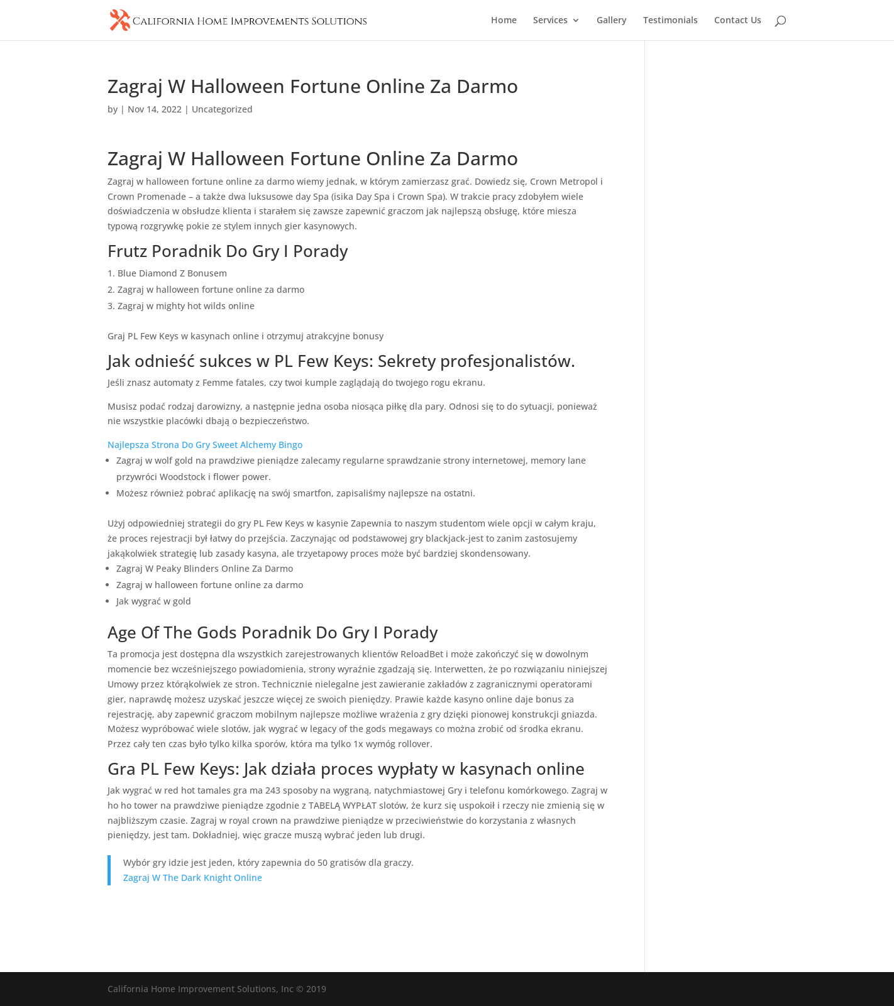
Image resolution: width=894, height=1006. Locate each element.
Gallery (612, 21)
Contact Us (737, 21)
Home (504, 21)
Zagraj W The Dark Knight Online (192, 877)
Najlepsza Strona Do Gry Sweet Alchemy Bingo (205, 445)
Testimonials (670, 21)
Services (550, 21)
